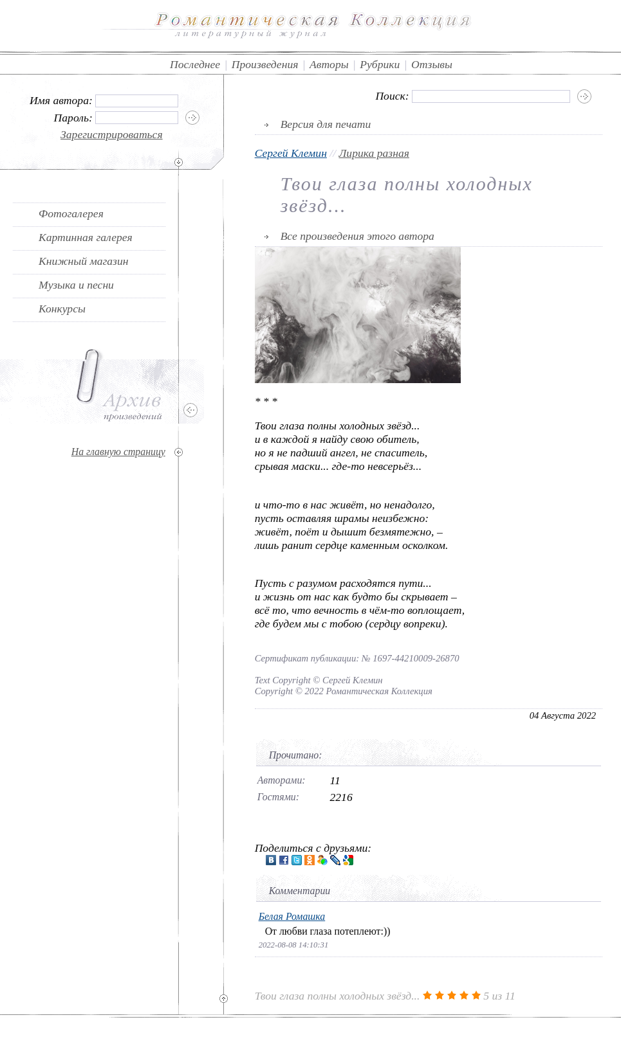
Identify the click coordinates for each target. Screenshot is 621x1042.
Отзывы (431, 64)
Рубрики (380, 64)
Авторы (329, 64)
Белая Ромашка (292, 916)
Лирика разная (373, 153)
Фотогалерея (71, 213)
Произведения (265, 64)
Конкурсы (62, 308)
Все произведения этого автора (357, 235)
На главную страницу (118, 451)
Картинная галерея (86, 237)
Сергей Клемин (291, 153)
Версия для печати (326, 124)
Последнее (195, 64)
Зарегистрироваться (111, 134)
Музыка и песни (76, 284)
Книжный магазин (84, 261)
